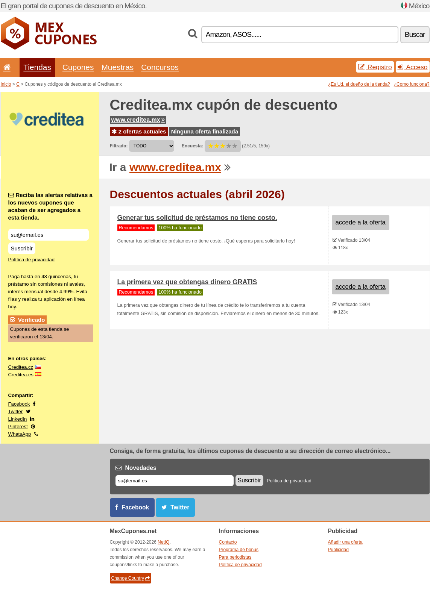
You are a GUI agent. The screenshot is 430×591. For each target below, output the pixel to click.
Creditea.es (20, 374)
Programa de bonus (238, 549)
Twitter (15, 411)
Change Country (130, 578)
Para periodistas (235, 557)
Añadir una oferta (345, 542)
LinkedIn (17, 419)
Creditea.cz (20, 367)
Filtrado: (119, 146)
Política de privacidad (31, 259)
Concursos (160, 67)
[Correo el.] (174, 480)
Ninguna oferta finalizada (204, 131)
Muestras (117, 67)
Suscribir (22, 248)
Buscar (415, 34)
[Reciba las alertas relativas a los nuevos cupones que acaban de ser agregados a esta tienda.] (48, 235)
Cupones (78, 67)
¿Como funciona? (412, 84)
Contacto (228, 542)
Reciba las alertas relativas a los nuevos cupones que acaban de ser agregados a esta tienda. (50, 206)
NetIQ (163, 542)
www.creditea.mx (138, 120)
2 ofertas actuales (139, 131)
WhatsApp (19, 434)
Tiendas (37, 67)
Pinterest (18, 426)
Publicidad (338, 549)
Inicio (6, 84)
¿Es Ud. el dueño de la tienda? (359, 84)
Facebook (19, 404)
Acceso (413, 67)
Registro (375, 67)
